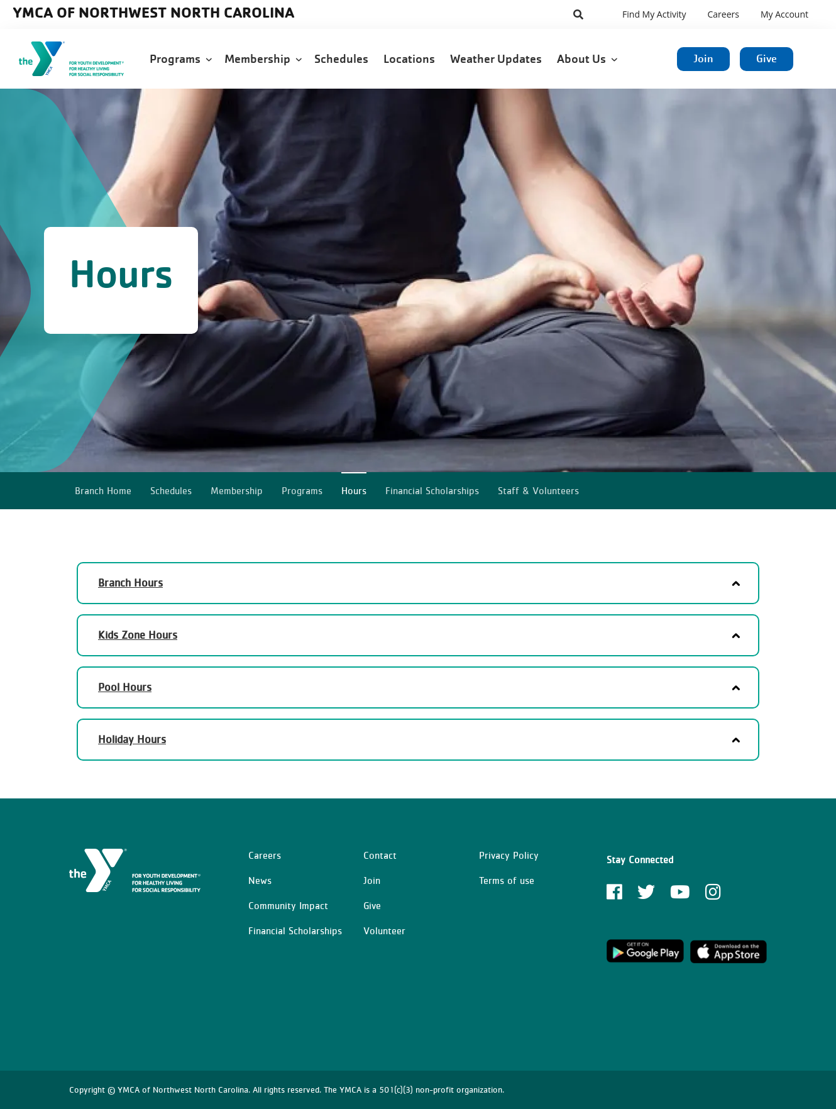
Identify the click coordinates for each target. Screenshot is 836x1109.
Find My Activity (654, 14)
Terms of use (506, 880)
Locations (410, 59)
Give (766, 59)
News (260, 880)
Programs (181, 59)
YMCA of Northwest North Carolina (153, 12)
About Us (587, 59)
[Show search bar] (578, 14)
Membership (263, 59)
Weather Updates (497, 59)
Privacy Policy (509, 855)
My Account (784, 14)
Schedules (342, 59)
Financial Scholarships (432, 490)
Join (703, 59)
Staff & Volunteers (538, 490)
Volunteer (384, 930)
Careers (723, 14)
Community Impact (288, 905)
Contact (380, 855)
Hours (353, 490)
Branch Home (103, 490)
